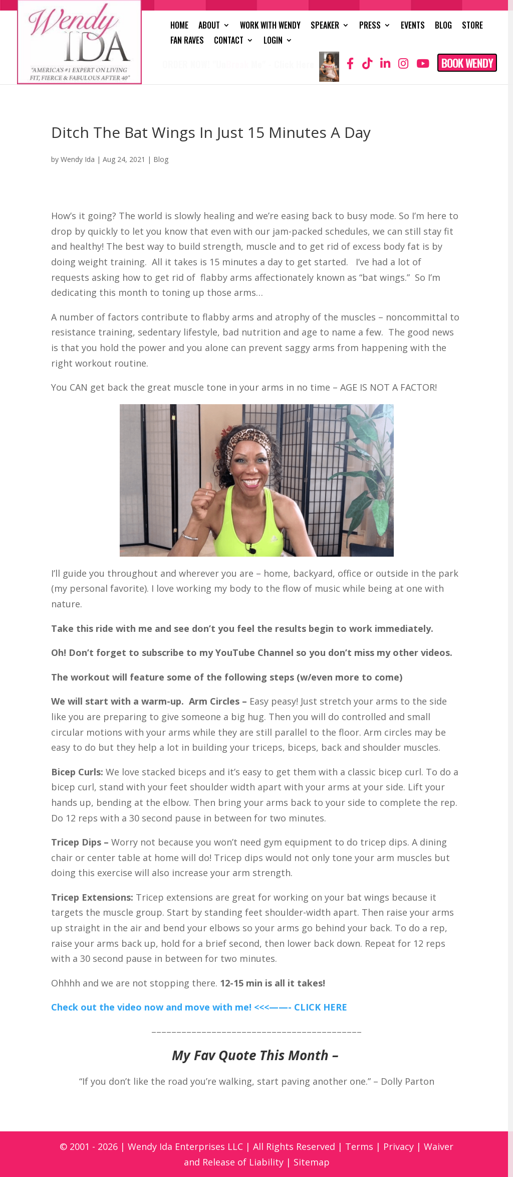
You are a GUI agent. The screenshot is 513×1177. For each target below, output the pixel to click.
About (209, 26)
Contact (228, 41)
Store (472, 26)
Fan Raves (187, 41)
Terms (359, 1146)
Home (179, 26)
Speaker (325, 26)
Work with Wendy (270, 26)
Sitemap (312, 1162)
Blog (443, 26)
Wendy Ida (78, 159)
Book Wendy (467, 63)
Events (413, 26)
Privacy (398, 1146)
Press (370, 26)
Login (273, 41)
